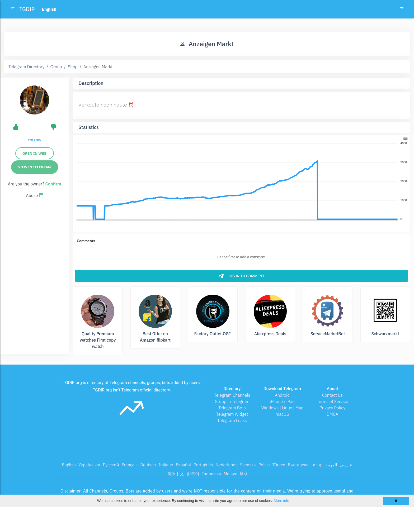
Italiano (165, 464)
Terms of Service (332, 401)
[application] (241, 181)
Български (298, 464)
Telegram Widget (232, 414)
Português (203, 464)
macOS (282, 414)
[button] (405, 138)
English (69, 464)
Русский (111, 464)
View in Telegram (34, 167)
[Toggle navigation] (401, 9)
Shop (73, 66)
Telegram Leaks (232, 420)
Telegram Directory (26, 66)
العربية (331, 464)
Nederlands (226, 464)
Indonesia (211, 473)
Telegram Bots (232, 407)
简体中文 (175, 473)
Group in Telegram (232, 401)
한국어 (193, 473)
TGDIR (27, 9)
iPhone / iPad (282, 401)
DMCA (332, 414)
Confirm (53, 183)
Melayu (230, 473)
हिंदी (243, 473)
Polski (264, 464)
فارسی (346, 464)
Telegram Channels (232, 395)
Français (130, 464)
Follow (34, 140)
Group (56, 66)
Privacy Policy (332, 407)
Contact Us (332, 395)
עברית (317, 464)
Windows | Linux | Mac (282, 407)
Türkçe (278, 464)
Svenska (248, 464)
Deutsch (148, 464)
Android (282, 395)
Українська (89, 464)
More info (281, 501)
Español (183, 464)
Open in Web (34, 153)
